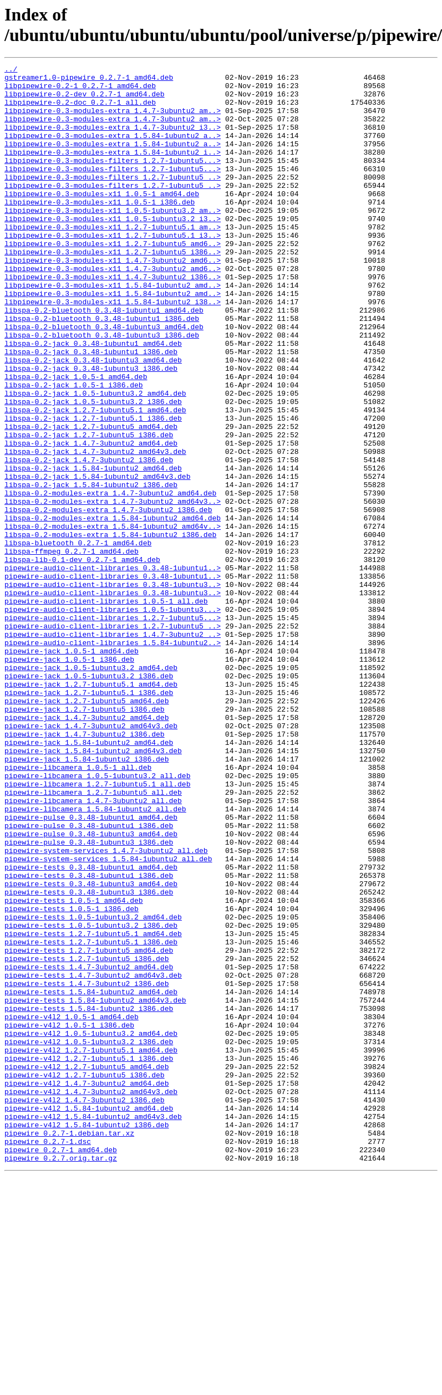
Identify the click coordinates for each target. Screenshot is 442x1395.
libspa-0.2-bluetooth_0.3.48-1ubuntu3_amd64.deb (104, 380)
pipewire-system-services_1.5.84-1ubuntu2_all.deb (108, 1018)
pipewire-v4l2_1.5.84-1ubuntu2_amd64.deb (88, 1317)
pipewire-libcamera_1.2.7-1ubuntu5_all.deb (93, 938)
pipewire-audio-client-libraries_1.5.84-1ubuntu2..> (112, 759)
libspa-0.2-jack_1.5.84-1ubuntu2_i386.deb (90, 569)
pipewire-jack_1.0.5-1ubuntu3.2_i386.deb (88, 799)
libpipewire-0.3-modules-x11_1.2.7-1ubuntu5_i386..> (112, 290)
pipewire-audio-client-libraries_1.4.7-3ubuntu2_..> (112, 749)
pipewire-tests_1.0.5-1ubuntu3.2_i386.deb (90, 1098)
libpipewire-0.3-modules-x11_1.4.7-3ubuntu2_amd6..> (112, 300)
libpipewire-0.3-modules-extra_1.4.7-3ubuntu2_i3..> (112, 140)
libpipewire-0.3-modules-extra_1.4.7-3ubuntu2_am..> (112, 120)
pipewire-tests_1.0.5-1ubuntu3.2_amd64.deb (93, 1088)
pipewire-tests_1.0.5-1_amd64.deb (73, 1068)
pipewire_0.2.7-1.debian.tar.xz (69, 1347)
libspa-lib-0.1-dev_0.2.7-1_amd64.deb (82, 659)
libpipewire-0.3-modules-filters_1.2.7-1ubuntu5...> (112, 180)
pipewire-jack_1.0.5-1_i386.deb (69, 779)
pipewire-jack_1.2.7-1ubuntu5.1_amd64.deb (90, 809)
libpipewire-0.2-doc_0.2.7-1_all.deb (80, 110)
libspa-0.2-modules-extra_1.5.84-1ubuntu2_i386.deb (110, 629)
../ (10, 70)
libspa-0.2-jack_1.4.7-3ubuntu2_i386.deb (88, 539)
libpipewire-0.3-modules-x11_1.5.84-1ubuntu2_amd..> (112, 330)
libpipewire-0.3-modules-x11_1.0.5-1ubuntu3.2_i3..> (112, 250)
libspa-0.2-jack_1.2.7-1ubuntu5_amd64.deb (90, 499)
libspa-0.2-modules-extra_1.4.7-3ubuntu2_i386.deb (108, 599)
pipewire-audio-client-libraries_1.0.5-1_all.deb (106, 709)
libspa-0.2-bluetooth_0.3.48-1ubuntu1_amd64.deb (104, 360)
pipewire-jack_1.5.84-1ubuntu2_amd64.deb (88, 878)
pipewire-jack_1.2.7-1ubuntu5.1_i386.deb (88, 819)
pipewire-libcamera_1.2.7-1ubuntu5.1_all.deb (97, 928)
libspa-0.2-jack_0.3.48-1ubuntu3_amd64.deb (93, 420)
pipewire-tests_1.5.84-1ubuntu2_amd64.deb (90, 1178)
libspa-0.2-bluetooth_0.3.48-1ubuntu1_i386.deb (101, 370)
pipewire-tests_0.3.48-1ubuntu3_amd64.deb (90, 1048)
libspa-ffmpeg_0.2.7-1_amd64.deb (71, 649)
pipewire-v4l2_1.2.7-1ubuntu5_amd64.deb (86, 1268)
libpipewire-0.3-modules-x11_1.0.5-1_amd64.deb (101, 220)
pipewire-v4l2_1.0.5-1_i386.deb (69, 1218)
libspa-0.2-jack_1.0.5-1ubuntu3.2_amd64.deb (95, 459)
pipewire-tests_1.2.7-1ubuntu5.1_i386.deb (90, 1118)
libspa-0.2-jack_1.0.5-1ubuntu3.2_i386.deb (93, 469)
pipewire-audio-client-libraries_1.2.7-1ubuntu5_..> (112, 739)
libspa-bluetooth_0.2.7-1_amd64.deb (77, 639)
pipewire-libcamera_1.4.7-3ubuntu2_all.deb (93, 948)
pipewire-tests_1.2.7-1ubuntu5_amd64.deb (88, 1128)
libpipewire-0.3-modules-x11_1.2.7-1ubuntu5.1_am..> (112, 260)
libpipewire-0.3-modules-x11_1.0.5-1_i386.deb (99, 230)
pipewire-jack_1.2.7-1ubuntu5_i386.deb (84, 839)
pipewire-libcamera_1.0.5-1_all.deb (77, 908)
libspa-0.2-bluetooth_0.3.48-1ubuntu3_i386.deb (101, 390)
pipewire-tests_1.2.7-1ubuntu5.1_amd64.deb (93, 1108)
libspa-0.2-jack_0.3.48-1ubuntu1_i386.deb (90, 410)
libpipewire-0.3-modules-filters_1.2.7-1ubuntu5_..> (112, 200)
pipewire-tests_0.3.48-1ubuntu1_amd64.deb (90, 1028)
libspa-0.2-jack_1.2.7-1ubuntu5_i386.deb (88, 509)
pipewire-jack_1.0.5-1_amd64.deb (71, 769)
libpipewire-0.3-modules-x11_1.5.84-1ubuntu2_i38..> (112, 350)
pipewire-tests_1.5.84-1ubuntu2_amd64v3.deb (95, 1188)
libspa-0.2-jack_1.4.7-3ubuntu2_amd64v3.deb (95, 529)
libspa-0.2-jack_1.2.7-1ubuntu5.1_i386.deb (93, 489)
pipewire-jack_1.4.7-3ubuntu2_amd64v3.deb (90, 858)
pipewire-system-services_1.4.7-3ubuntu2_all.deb (106, 1008)
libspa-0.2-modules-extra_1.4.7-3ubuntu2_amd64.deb (110, 579)
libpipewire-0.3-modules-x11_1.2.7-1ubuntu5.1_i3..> (112, 270)
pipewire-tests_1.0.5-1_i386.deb (71, 1078)
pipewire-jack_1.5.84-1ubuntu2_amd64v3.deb (93, 888)
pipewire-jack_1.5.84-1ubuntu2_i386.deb (86, 898)
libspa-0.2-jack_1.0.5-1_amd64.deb (75, 439)
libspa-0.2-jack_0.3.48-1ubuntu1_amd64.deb (93, 400)
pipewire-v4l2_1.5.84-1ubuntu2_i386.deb (86, 1337)
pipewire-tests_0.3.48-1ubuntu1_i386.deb (88, 1038)
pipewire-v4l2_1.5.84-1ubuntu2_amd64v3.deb (93, 1327)
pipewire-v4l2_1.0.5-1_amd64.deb (71, 1208)
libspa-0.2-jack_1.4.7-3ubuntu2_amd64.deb (90, 519)
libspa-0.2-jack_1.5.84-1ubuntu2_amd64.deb (93, 549)
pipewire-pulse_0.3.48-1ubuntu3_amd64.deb (90, 988)
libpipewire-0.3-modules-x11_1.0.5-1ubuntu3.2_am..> (112, 240)
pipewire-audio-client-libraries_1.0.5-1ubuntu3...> (112, 719)
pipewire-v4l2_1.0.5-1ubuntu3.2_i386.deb (88, 1238)
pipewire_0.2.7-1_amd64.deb (60, 1367)
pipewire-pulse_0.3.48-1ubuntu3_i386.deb (88, 998)
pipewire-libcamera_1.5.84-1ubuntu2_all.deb (95, 958)
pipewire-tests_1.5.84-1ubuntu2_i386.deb (88, 1198)
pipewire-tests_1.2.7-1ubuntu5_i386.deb (86, 1138)
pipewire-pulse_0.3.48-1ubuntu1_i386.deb (88, 978)
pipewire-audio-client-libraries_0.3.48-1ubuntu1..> (112, 669)
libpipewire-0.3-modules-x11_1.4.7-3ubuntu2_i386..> (112, 320)
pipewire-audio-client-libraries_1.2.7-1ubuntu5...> (112, 729)
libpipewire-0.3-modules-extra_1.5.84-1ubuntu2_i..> (112, 170)
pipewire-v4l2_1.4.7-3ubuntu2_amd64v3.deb (90, 1297)
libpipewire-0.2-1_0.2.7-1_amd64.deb (80, 90)
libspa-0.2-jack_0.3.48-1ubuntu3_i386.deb (90, 430)
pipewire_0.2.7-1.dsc (47, 1357)
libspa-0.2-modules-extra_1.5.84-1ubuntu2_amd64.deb (112, 609)
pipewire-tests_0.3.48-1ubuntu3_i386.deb (88, 1058)
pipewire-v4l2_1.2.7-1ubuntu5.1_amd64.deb (90, 1248)
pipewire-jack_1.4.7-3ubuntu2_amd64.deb (86, 849)
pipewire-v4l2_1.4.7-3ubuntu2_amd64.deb (86, 1287)
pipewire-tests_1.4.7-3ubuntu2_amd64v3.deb (93, 1158)
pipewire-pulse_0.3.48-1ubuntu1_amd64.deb (90, 968)
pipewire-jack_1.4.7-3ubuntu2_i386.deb (84, 868)
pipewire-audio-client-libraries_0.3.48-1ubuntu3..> (112, 689)
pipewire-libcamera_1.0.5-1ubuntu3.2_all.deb (97, 918)
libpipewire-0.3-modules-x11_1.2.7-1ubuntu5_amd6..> (112, 280)
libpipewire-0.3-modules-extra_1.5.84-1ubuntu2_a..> (112, 150)
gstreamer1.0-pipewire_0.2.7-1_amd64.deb (88, 80)
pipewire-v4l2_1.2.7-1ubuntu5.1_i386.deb (88, 1258)
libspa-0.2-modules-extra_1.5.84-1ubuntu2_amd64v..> (112, 619)
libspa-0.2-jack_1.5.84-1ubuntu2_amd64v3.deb (97, 559)
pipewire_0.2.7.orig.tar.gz (60, 1377)
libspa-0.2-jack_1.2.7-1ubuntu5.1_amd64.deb (95, 479)
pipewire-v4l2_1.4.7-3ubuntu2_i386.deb (84, 1307)
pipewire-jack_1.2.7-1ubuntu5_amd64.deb (86, 829)
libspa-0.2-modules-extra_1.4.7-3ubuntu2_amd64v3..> (112, 589)
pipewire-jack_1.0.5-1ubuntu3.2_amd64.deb (90, 789)
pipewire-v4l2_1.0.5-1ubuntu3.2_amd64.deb (90, 1228)
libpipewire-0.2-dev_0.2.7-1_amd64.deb (84, 100)
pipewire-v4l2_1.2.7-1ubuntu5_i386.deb (84, 1277)
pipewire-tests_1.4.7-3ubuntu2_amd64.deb (88, 1148)
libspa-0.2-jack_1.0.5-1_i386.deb (73, 449)
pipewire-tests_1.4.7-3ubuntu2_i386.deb (86, 1168)
